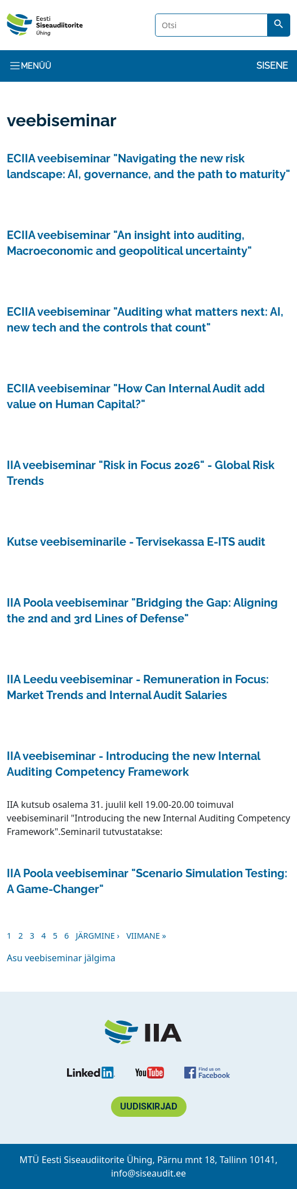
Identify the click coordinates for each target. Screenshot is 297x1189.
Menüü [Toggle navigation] (30, 66)
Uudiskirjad (149, 1106)
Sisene (272, 65)
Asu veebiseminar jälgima (61, 958)
